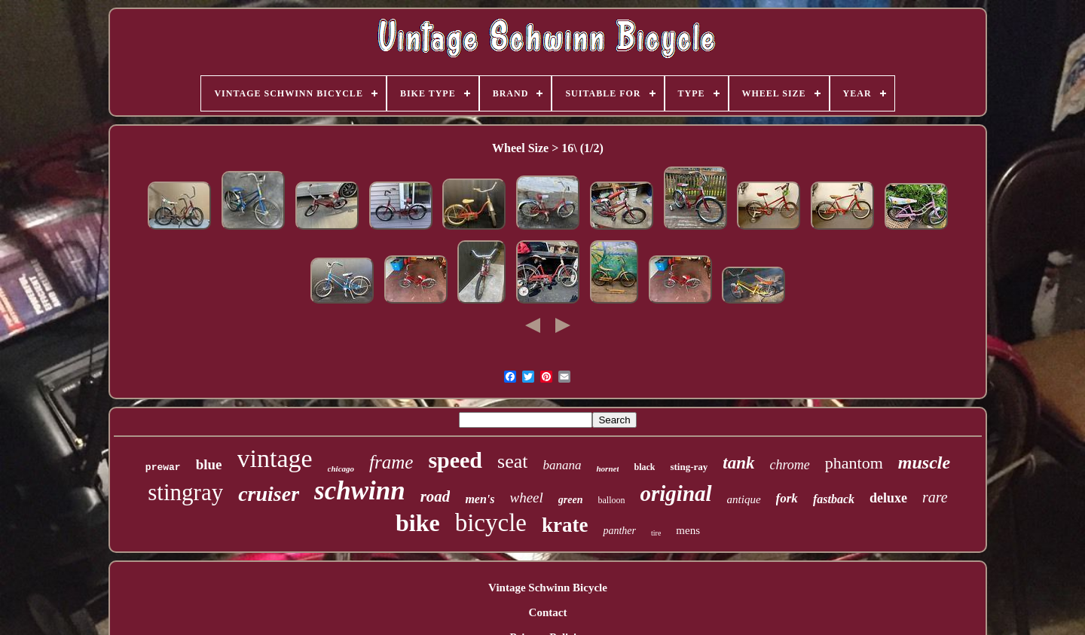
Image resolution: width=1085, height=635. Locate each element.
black (644, 467)
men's (479, 499)
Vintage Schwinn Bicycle (547, 588)
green (570, 499)
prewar (163, 467)
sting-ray (689, 466)
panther (619, 530)
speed (455, 459)
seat (512, 461)
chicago (341, 468)
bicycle (491, 522)
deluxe (888, 497)
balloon (611, 500)
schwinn (359, 490)
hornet (607, 468)
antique (744, 499)
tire (656, 533)
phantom (854, 462)
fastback (833, 499)
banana (561, 465)
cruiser (268, 493)
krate (565, 525)
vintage (275, 458)
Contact (548, 612)
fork (787, 498)
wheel (526, 497)
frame (391, 462)
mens (688, 530)
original (676, 493)
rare (935, 497)
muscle (924, 462)
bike (418, 522)
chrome (790, 464)
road (435, 496)
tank (738, 462)
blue (209, 464)
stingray (185, 492)
